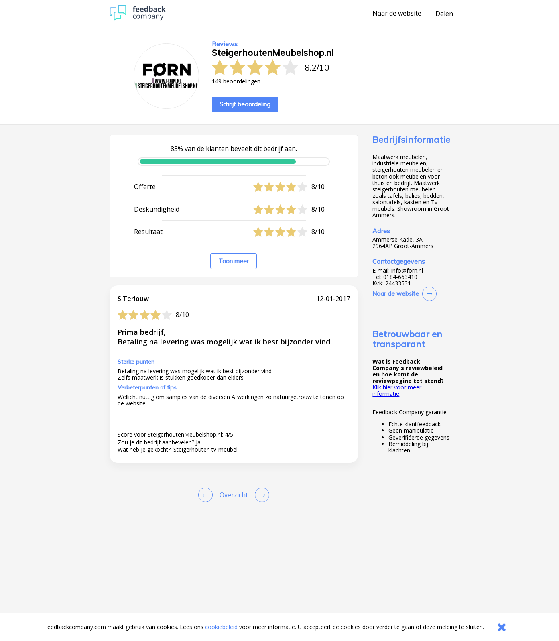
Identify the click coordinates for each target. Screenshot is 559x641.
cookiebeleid (221, 627)
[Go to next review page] (260, 495)
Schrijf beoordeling (245, 104)
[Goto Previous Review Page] (207, 495)
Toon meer (233, 261)
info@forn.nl (407, 270)
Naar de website (396, 14)
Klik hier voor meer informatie (396, 390)
